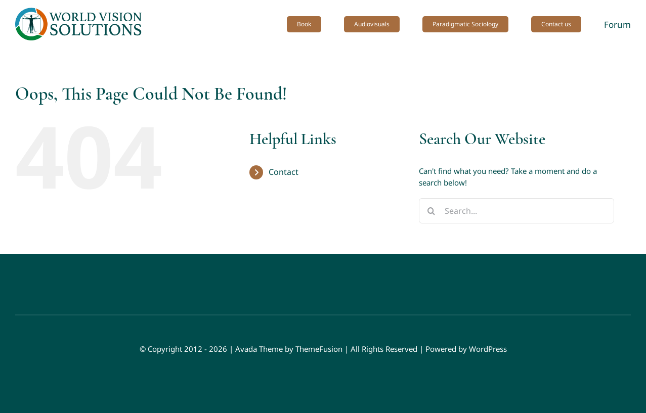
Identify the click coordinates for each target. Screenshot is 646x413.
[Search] (431, 210)
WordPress (488, 349)
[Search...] (516, 210)
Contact (283, 171)
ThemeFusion (318, 349)
